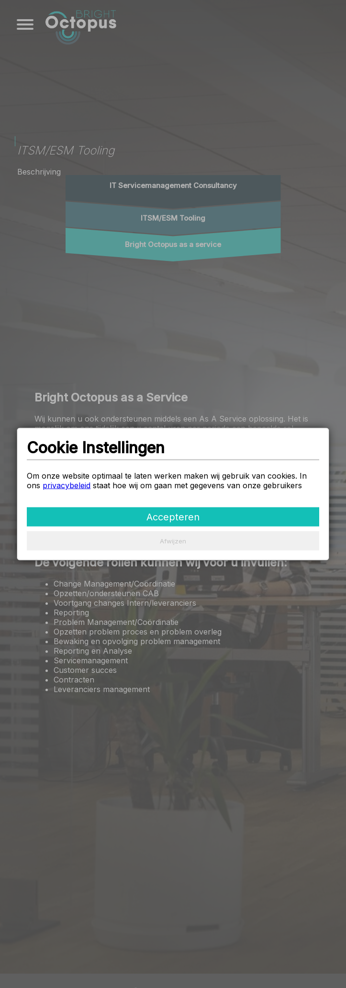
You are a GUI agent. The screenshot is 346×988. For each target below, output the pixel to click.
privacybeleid (66, 485)
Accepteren (173, 516)
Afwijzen (173, 540)
